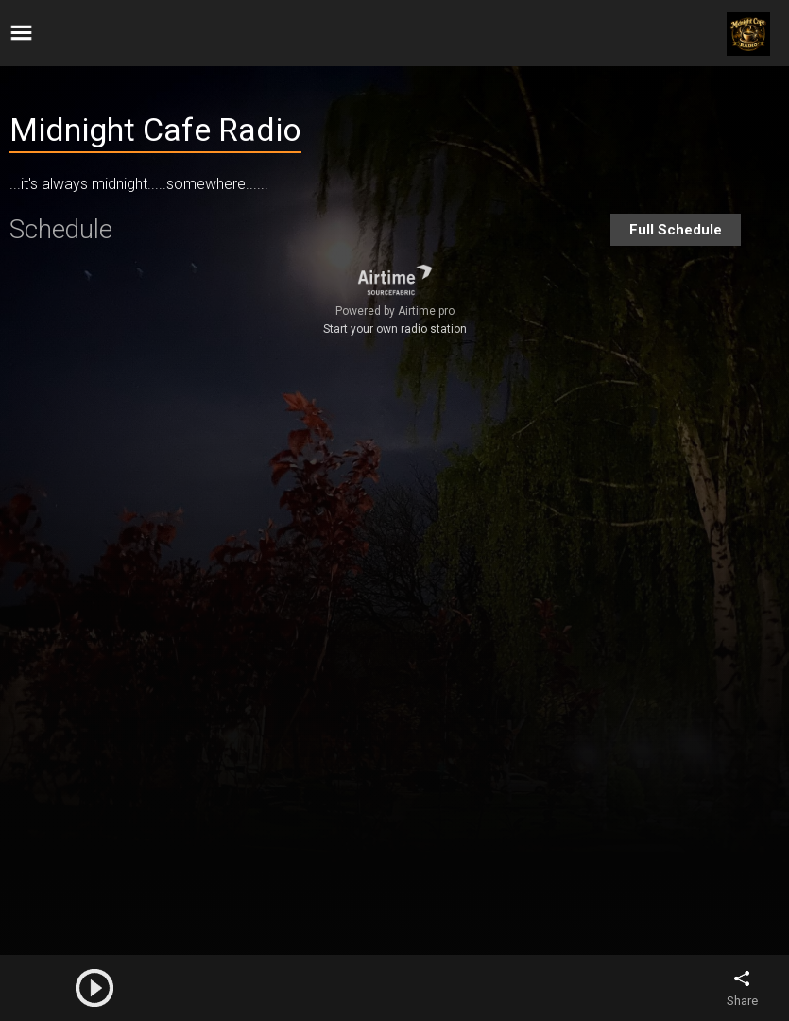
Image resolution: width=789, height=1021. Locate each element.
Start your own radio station (395, 329)
